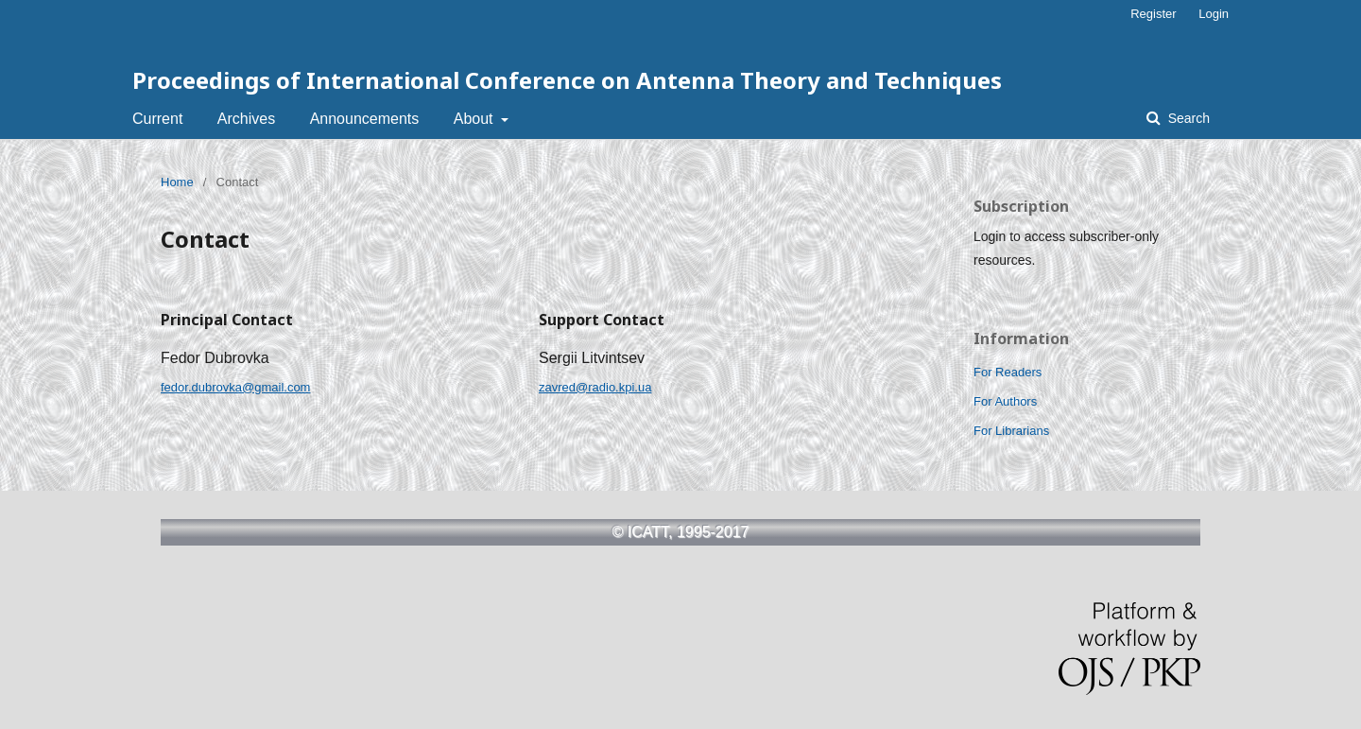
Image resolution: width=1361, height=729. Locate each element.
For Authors (1005, 401)
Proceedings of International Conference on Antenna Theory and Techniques (567, 79)
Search (1187, 118)
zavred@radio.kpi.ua (595, 387)
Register (1153, 14)
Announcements (365, 119)
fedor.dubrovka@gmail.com (235, 387)
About (475, 119)
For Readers (1007, 372)
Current (157, 119)
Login (1213, 14)
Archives (246, 119)
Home (177, 182)
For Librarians (1011, 431)
